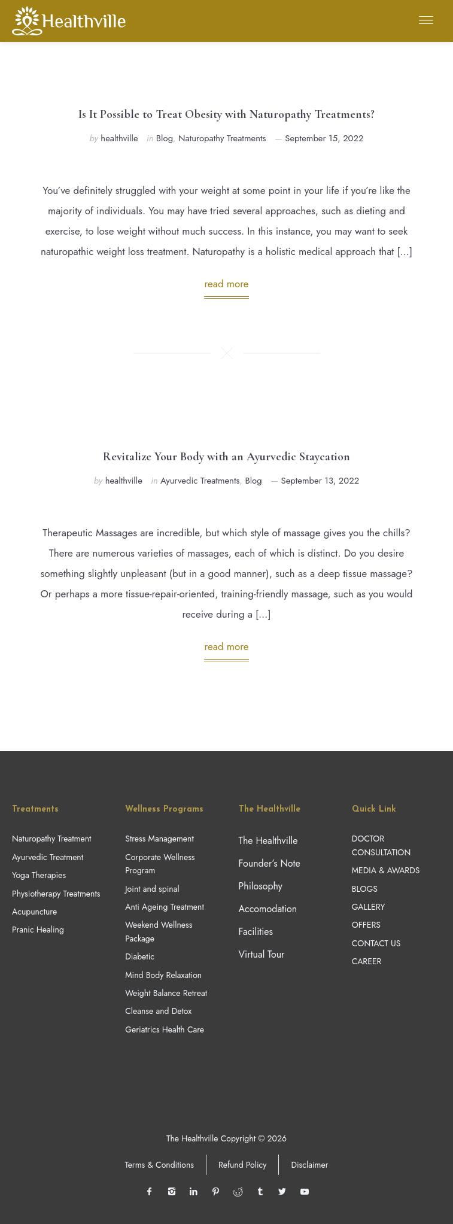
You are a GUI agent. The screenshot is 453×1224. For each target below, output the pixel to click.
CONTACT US (376, 943)
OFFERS (366, 925)
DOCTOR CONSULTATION (381, 845)
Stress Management (159, 839)
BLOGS (365, 889)
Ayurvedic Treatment (47, 857)
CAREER (367, 961)
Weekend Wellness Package (158, 931)
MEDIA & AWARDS (386, 870)
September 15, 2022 (324, 138)
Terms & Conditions (159, 1165)
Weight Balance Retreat (166, 993)
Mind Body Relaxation (163, 975)
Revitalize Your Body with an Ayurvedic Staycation (226, 456)
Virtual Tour (262, 954)
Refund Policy (242, 1165)
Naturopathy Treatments (222, 138)
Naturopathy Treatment (51, 839)
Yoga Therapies (39, 875)
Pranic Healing (38, 930)
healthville (119, 138)
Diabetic (139, 956)
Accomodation (268, 909)
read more (226, 284)
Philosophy (260, 886)
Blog (164, 138)
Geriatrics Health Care (164, 1029)
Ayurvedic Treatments (199, 480)
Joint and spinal (152, 889)
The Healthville (268, 841)
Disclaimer (309, 1165)
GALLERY (368, 907)
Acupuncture (34, 912)
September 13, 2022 (320, 480)
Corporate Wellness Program (159, 863)
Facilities (256, 931)
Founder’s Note (269, 863)
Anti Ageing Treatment (164, 907)
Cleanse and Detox (158, 1011)
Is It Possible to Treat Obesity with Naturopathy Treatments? (226, 114)
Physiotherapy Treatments (56, 894)
